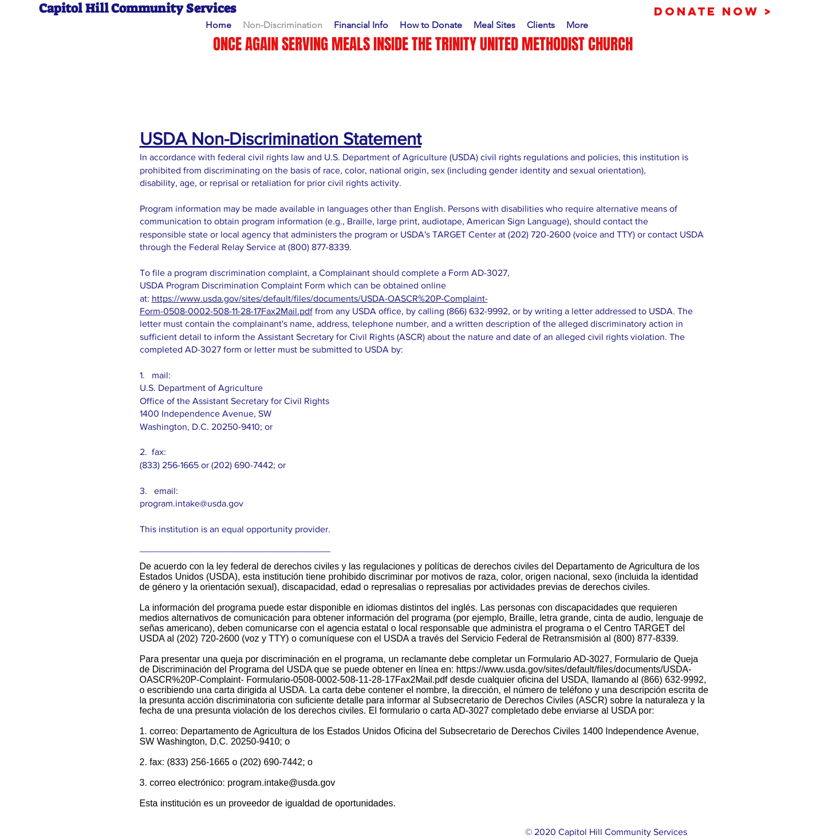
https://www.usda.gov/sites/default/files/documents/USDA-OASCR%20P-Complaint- (320, 298)
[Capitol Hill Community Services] (223, 9)
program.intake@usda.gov (191, 503)
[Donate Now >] (713, 11)
